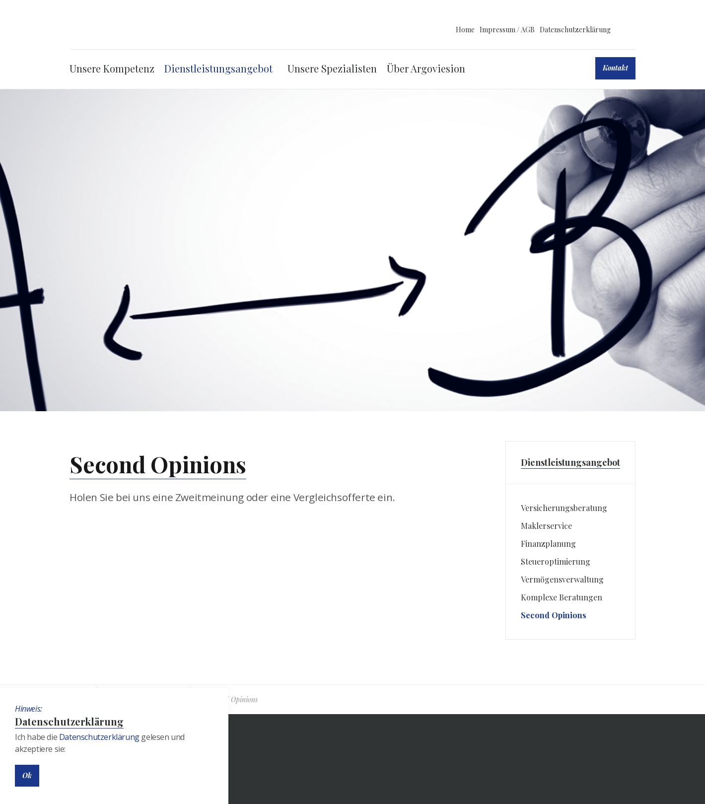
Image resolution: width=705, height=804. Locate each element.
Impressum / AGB (507, 29)
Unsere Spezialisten (332, 68)
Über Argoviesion (426, 68)
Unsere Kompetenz (112, 68)
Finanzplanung (548, 543)
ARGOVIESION (141, 29)
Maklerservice (546, 525)
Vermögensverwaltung (562, 579)
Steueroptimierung (555, 561)
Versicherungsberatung (564, 508)
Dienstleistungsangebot (218, 68)
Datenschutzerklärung (575, 29)
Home (465, 29)
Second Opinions (553, 615)
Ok (27, 775)
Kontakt (615, 68)
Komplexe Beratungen (561, 597)
